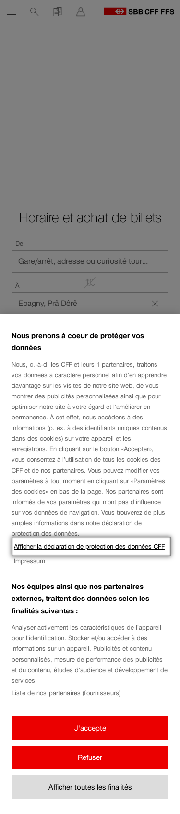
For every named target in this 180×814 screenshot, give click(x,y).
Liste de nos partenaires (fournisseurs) (66, 693)
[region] (90, 564)
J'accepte (90, 728)
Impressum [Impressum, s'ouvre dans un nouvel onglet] (29, 561)
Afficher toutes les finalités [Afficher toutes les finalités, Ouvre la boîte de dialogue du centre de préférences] (90, 787)
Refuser (90, 757)
